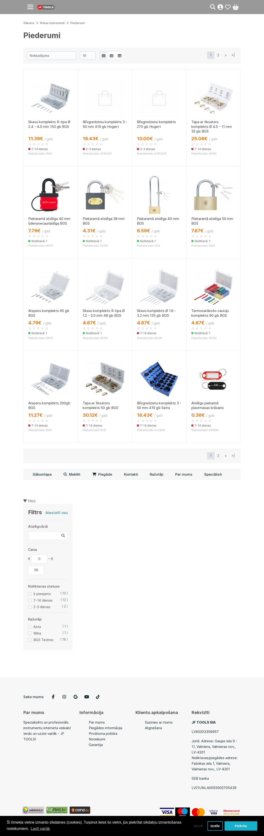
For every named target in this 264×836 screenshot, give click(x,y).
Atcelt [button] (198, 826)
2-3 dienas (41, 607)
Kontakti (131, 474)
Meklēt (72, 474)
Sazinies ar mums (159, 722)
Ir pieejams (42, 594)
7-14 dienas (43, 600)
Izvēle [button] (215, 826)
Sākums (28, 23)
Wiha (37, 633)
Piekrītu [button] (241, 826)
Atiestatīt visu (56, 512)
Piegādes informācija (105, 728)
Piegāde (102, 474)
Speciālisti (213, 474)
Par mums (183, 474)
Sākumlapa (42, 474)
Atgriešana (153, 728)
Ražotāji (156, 474)
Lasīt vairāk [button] (40, 829)
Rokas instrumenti (52, 23)
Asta (37, 626)
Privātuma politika (103, 733)
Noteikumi (97, 739)
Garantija (96, 745)
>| (233, 55)
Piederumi (77, 23)
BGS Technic (43, 640)
